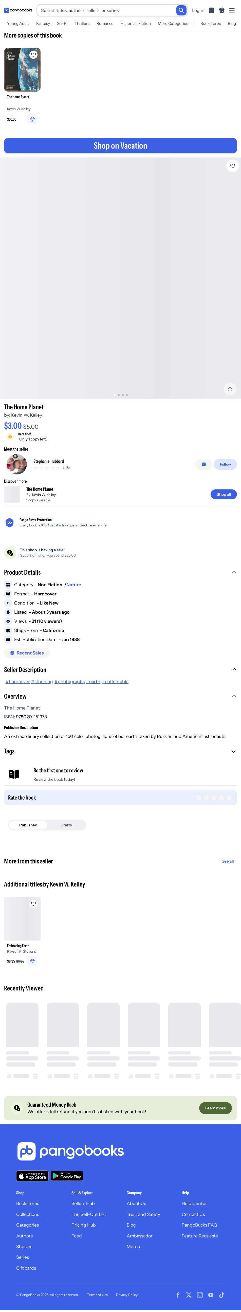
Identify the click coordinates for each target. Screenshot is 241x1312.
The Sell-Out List (88, 1215)
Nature (73, 586)
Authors (24, 1237)
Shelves (24, 1248)
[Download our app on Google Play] (67, 1177)
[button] (120, 574)
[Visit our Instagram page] (200, 1297)
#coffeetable (115, 683)
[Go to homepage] (18, 10)
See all (228, 863)
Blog (131, 1226)
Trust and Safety (143, 1215)
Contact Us (193, 1215)
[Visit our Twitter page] (189, 1297)
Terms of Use (97, 1297)
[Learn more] (215, 1110)
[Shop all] (224, 496)
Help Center (194, 1205)
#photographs (69, 683)
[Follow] (225, 464)
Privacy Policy (127, 1297)
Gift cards (26, 1269)
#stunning (42, 683)
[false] (203, 464)
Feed (76, 1237)
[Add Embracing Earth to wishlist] (33, 905)
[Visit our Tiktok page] (222, 1297)
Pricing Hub (83, 1226)
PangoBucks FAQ (199, 1226)
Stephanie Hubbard (48, 461)
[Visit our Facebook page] (178, 1297)
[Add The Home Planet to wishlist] (232, 163)
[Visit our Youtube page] (211, 1297)
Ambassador (140, 1237)
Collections (27, 1215)
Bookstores (27, 1205)
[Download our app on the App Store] (32, 1177)
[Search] (181, 10)
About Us (136, 1205)
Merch (133, 1248)
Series (22, 1259)
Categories (27, 1226)
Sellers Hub (83, 1205)
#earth (93, 683)
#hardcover (18, 683)
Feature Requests (200, 1237)
